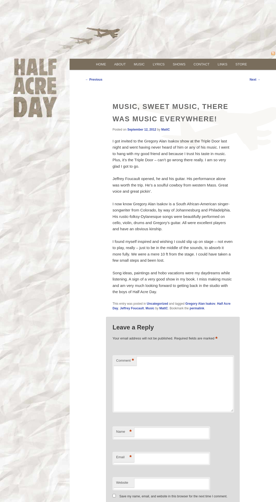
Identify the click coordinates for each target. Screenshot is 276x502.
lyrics (159, 64)
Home (101, 64)
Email (124, 457)
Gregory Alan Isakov (200, 303)
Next (255, 79)
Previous (93, 79)
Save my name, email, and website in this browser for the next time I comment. (173, 496)
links (223, 64)
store (241, 64)
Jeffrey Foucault (132, 308)
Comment (125, 360)
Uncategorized (157, 303)
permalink (197, 308)
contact (201, 64)
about (120, 64)
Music (149, 308)
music (139, 64)
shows (179, 64)
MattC (165, 129)
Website (122, 482)
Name (124, 432)
